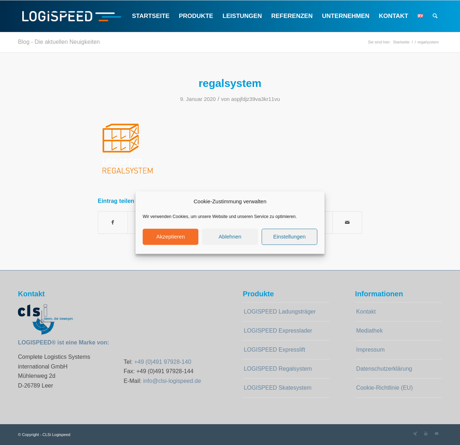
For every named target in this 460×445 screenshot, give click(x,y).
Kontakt (366, 312)
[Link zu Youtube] (425, 433)
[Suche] (435, 16)
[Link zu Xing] (415, 433)
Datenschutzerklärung (384, 369)
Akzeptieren (170, 236)
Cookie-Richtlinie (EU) (384, 388)
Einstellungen (289, 236)
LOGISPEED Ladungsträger (280, 312)
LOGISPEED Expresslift (274, 350)
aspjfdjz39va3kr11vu (255, 99)
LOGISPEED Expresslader (278, 331)
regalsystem (229, 83)
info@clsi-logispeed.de (172, 381)
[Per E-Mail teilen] (347, 222)
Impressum (370, 350)
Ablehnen (229, 236)
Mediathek (369, 331)
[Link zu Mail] (436, 433)
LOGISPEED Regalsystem (278, 369)
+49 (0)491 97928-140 (162, 362)
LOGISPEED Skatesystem (278, 388)
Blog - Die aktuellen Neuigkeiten (59, 42)
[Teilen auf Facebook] (113, 222)
